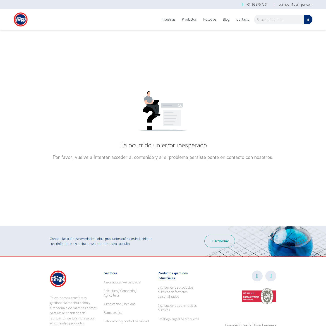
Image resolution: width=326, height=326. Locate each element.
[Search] (308, 19)
